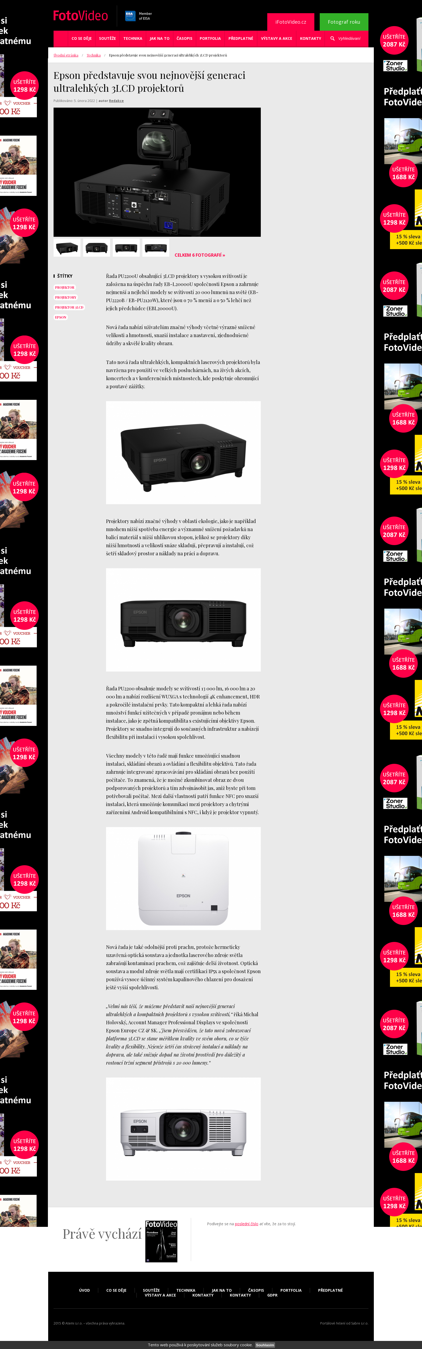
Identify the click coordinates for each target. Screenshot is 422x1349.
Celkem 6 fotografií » (200, 255)
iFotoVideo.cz (290, 22)
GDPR (272, 1295)
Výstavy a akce (276, 38)
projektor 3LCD (69, 307)
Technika (132, 38)
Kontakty (310, 38)
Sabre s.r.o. (359, 1323)
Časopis (184, 38)
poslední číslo (246, 1223)
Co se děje (82, 38)
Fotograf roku (344, 22)
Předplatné (240, 38)
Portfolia (210, 38)
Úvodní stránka (66, 55)
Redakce (116, 100)
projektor (64, 287)
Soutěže (107, 38)
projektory (65, 297)
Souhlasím (265, 1345)
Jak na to (160, 38)
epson (60, 317)
